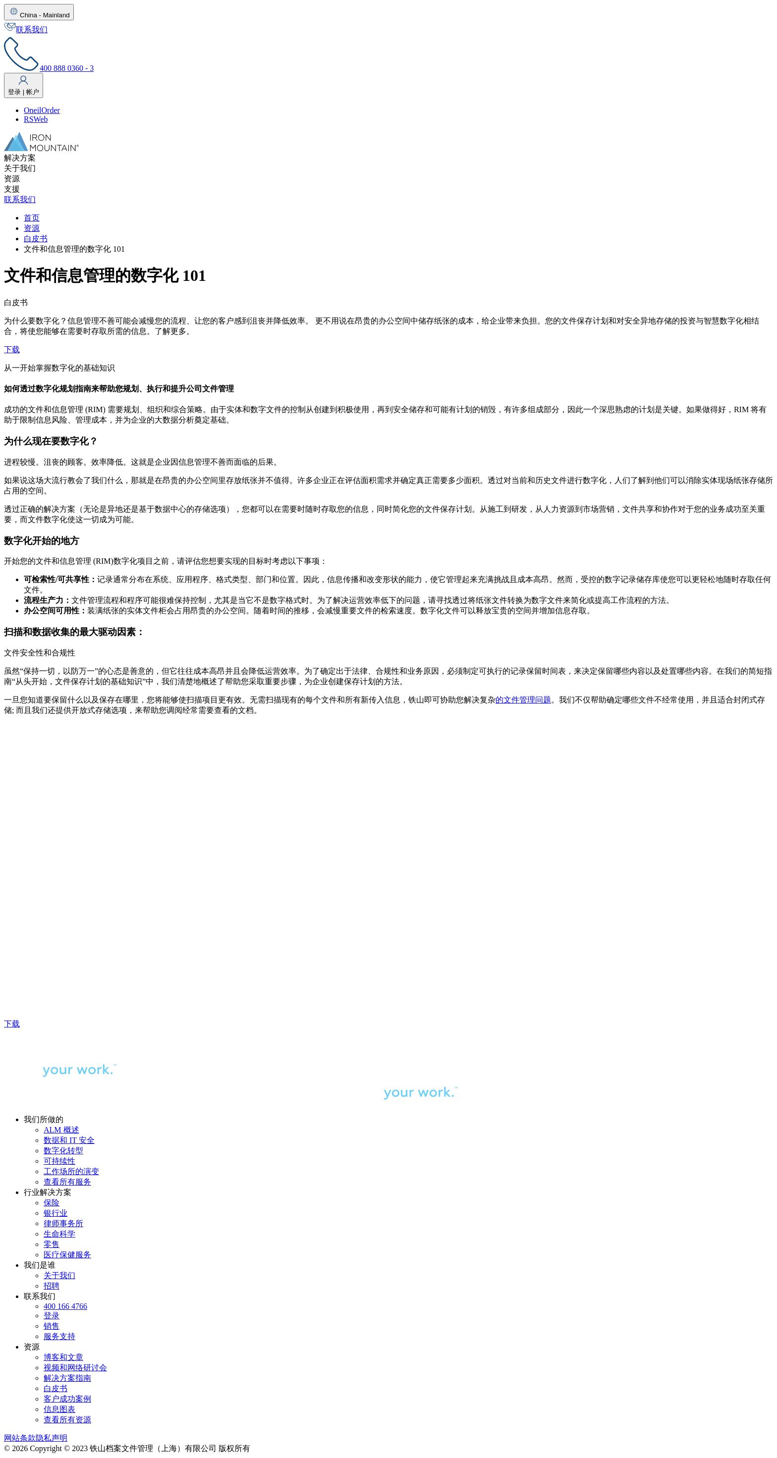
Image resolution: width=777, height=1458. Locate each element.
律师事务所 (63, 1223)
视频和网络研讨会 (75, 1367)
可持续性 (59, 1161)
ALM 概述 (61, 1130)
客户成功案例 (67, 1399)
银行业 (55, 1213)
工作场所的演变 (71, 1171)
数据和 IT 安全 (69, 1140)
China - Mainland (39, 12)
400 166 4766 (65, 1306)
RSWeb (36, 119)
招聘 (51, 1286)
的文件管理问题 (523, 700)
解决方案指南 (67, 1378)
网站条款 (20, 1438)
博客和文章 (63, 1357)
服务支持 (59, 1336)
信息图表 (59, 1409)
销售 (51, 1326)
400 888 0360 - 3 (49, 68)
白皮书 (36, 238)
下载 (12, 349)
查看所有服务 (67, 1182)
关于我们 (59, 1275)
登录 (51, 1315)
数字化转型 (63, 1150)
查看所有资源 (67, 1419)
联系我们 (26, 29)
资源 (32, 228)
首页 (32, 218)
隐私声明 (51, 1438)
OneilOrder (42, 110)
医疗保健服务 (67, 1254)
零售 (51, 1244)
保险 (51, 1202)
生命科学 (59, 1234)
